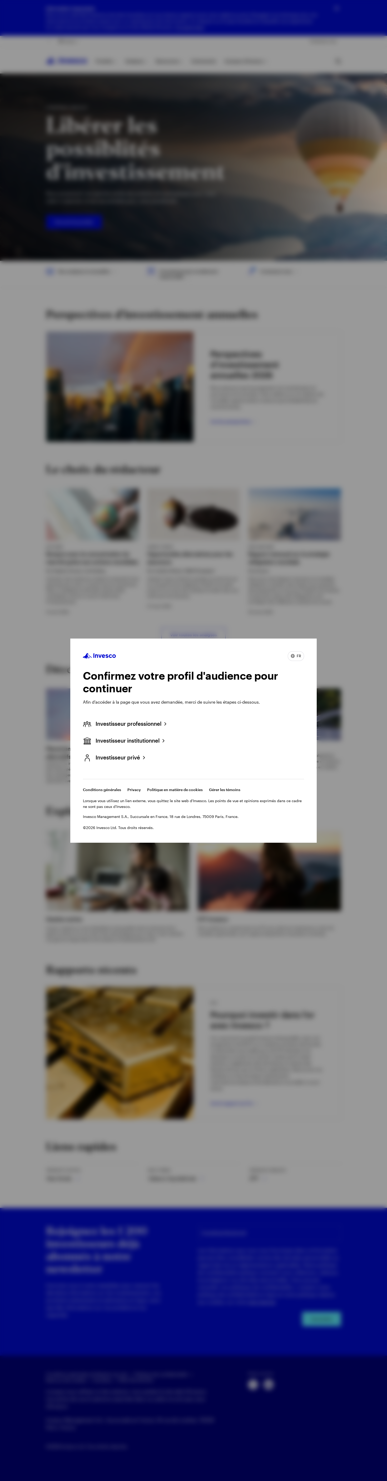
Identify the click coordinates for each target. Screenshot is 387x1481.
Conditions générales (102, 789)
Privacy (134, 789)
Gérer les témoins (224, 790)
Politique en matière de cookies (175, 789)
